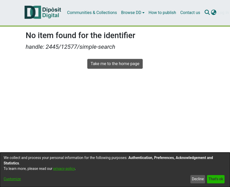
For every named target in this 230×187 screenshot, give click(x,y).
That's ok (216, 179)
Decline (198, 179)
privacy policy (64, 169)
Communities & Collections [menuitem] (92, 12)
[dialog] (115, 170)
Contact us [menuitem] (190, 12)
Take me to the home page (115, 63)
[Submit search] (207, 13)
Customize (12, 179)
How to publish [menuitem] (162, 12)
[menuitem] (132, 13)
